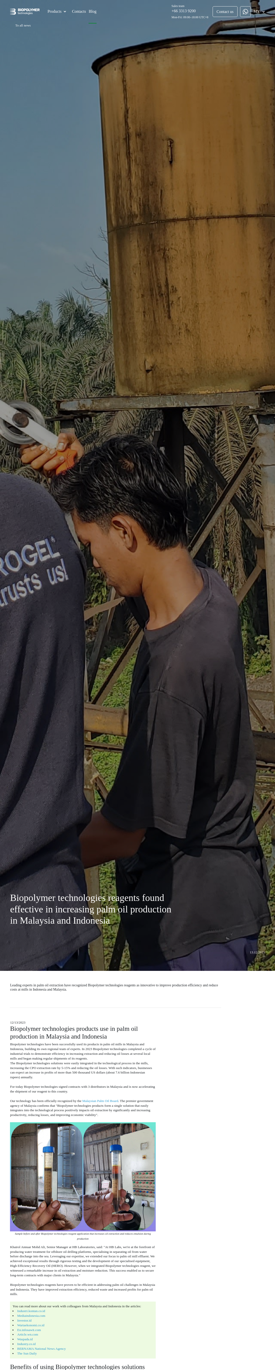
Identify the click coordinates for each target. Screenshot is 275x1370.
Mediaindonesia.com (28, 1281)
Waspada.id (22, 1302)
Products (53, 11)
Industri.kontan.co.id (28, 1277)
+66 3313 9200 (185, 11)
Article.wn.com (25, 1298)
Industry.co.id (24, 1306)
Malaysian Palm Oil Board (89, 1085)
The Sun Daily (24, 1315)
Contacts (78, 11)
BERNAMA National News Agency (37, 1310)
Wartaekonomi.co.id (28, 1289)
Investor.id (22, 1285)
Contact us (226, 11)
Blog (91, 11)
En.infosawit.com (26, 1294)
